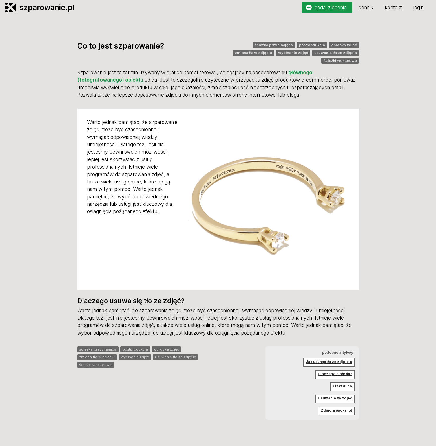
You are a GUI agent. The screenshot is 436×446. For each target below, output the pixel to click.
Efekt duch (342, 386)
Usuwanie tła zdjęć (335, 398)
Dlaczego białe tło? (335, 374)
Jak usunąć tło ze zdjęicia (329, 362)
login (418, 7)
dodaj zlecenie (331, 7)
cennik (365, 7)
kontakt (393, 7)
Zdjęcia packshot (336, 410)
